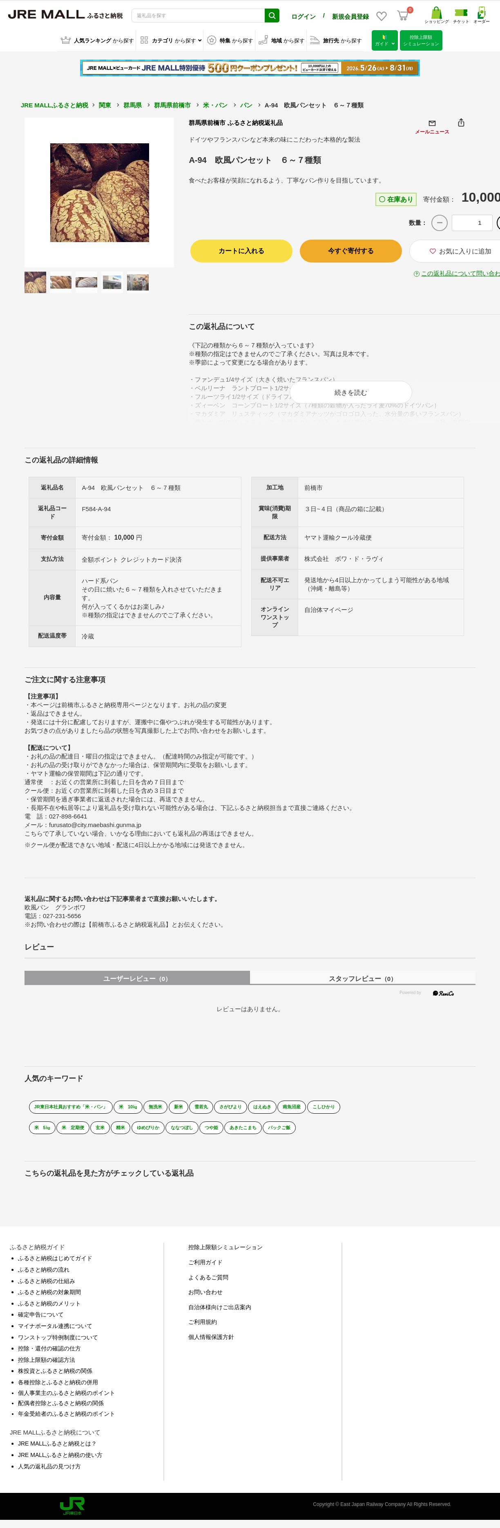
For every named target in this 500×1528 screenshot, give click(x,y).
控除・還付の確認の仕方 (49, 1357)
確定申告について (41, 1323)
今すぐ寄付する (351, 250)
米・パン (215, 104)
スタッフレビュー (363, 987)
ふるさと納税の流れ (43, 1278)
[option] (99, 192)
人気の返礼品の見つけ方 (49, 1475)
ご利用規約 (202, 1331)
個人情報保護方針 (211, 1346)
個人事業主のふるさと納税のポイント (66, 1401)
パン (246, 104)
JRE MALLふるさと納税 (54, 104)
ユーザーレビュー (137, 987)
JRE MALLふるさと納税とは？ (57, 1452)
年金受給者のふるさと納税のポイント (66, 1422)
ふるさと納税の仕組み (46, 1289)
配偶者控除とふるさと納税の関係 (61, 1412)
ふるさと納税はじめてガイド (55, 1267)
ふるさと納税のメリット (49, 1312)
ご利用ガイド (205, 1271)
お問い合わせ (205, 1301)
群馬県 (132, 104)
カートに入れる (241, 250)
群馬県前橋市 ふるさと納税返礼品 (235, 122)
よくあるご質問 (208, 1286)
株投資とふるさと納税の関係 (55, 1380)
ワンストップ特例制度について (58, 1346)
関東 (105, 104)
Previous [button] (47, 192)
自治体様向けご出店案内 (219, 1316)
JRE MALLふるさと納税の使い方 (60, 1464)
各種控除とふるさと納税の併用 (58, 1391)
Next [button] (151, 192)
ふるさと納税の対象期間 (49, 1301)
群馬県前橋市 (172, 104)
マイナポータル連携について (55, 1335)
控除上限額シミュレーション (225, 1256)
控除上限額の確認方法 (46, 1369)
